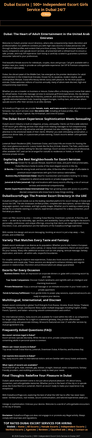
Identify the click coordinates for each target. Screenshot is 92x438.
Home (21, 426)
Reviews (43, 429)
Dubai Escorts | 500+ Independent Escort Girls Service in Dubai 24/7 (46, 7)
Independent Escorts (73, 426)
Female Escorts (49, 426)
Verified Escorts (14, 429)
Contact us (81, 429)
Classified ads (58, 429)
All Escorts (33, 426)
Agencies (31, 429)
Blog (70, 429)
